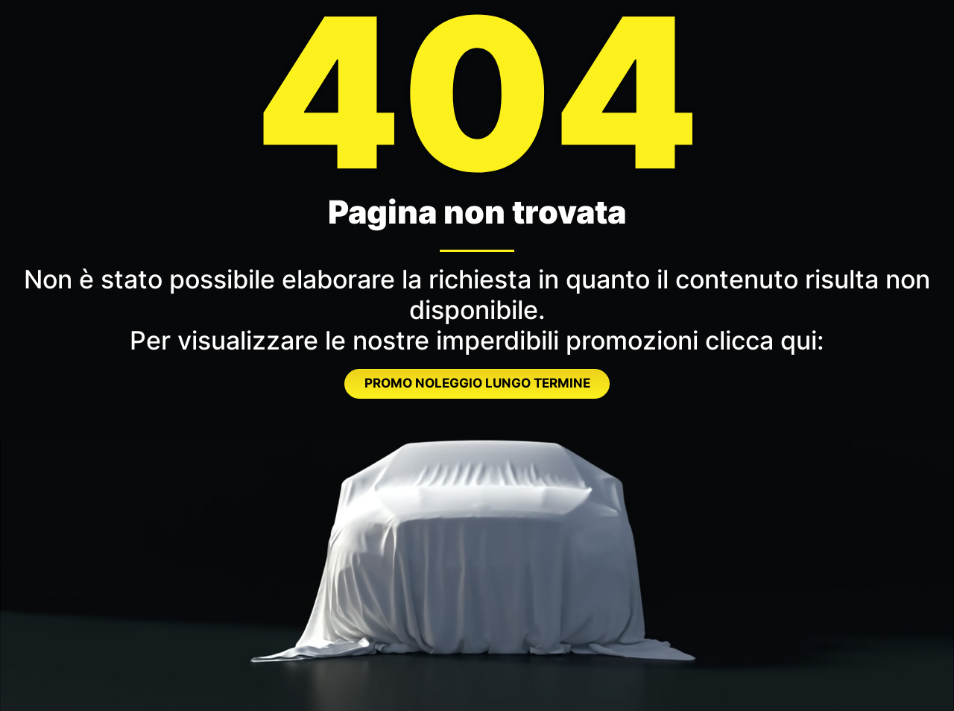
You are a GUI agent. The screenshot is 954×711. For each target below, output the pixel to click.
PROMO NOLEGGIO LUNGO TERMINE (477, 383)
